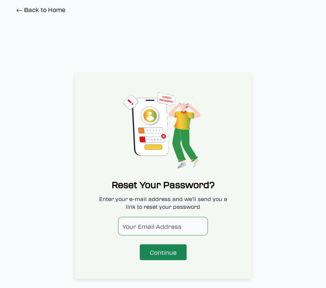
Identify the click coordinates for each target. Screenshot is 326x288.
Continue (163, 252)
